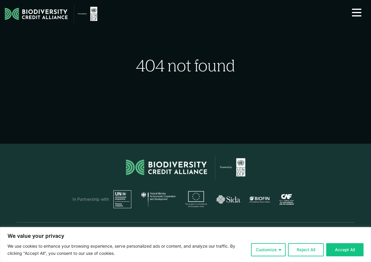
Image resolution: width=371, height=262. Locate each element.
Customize (266, 249)
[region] (185, 244)
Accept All (345, 249)
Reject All (306, 249)
